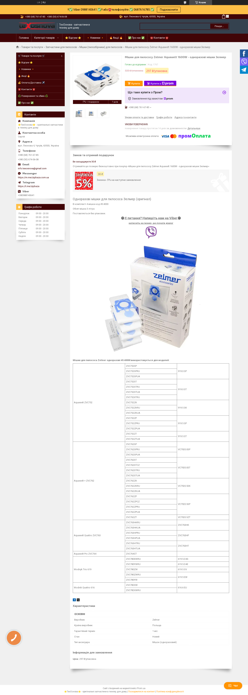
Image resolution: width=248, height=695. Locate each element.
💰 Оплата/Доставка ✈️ (31, 82)
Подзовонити (169, 9)
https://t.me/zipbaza (28, 186)
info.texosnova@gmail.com (32, 168)
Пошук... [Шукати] (219, 26)
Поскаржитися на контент (141, 691)
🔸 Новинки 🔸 (95, 37)
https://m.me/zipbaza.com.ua (33, 177)
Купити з (162, 83)
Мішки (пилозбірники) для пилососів (100, 47)
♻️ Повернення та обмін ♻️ (33, 96)
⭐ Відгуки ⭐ (73, 37)
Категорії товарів (44, 37)
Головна (24, 37)
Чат (233, 685)
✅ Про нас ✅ (136, 37)
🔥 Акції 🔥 (116, 37)
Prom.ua (141, 688)
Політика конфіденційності (170, 691)
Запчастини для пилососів (61, 47)
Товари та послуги (32, 47)
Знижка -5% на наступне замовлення (119, 179)
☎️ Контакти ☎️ (159, 37)
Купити (135, 83)
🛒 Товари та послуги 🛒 (31, 55)
